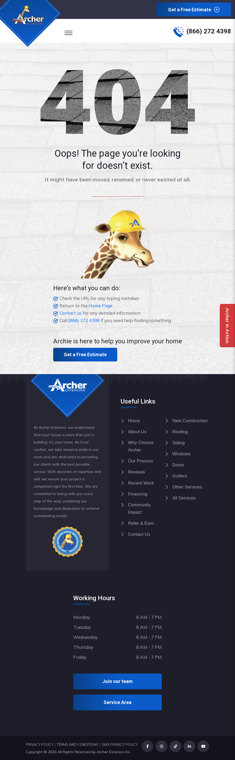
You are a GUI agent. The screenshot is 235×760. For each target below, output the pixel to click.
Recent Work (141, 483)
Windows (181, 453)
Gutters (179, 475)
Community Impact (139, 508)
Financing (138, 494)
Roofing (180, 431)
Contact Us (139, 534)
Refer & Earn (141, 523)
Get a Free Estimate (193, 10)
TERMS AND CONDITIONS (77, 744)
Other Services (187, 486)
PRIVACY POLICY (39, 744)
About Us (137, 431)
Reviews (136, 472)
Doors (178, 464)
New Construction (190, 420)
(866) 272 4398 (209, 31)
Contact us (71, 313)
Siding (178, 442)
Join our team (117, 681)
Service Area (117, 702)
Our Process (140, 460)
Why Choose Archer (141, 446)
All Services (184, 498)
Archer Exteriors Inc (113, 751)
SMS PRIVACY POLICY (120, 744)
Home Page (100, 305)
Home (134, 420)
